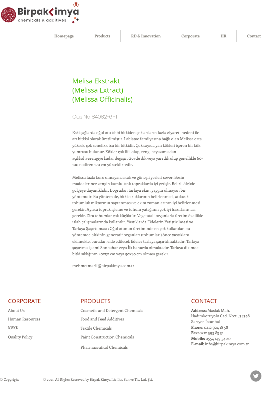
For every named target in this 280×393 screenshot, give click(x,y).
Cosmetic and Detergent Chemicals (112, 310)
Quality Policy (20, 337)
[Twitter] (255, 376)
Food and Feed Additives (102, 319)
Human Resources (24, 319)
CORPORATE (24, 301)
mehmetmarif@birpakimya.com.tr (103, 265)
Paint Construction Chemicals (107, 337)
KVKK (13, 327)
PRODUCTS (96, 301)
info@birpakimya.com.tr (227, 343)
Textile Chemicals (96, 328)
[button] (102, 36)
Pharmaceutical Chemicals (104, 347)
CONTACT (204, 301)
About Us (16, 310)
